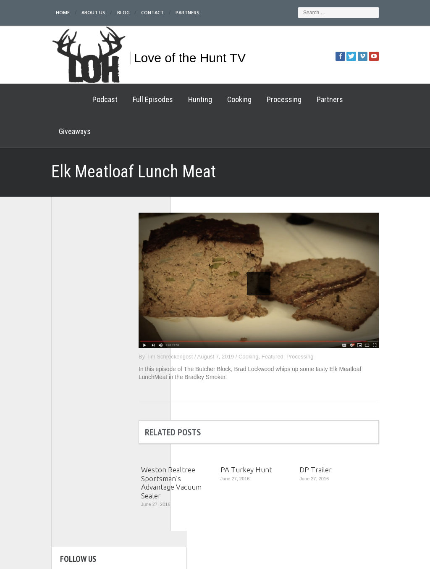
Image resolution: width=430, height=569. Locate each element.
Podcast (74, 99)
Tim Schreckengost (200, 324)
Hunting (170, 99)
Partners (163, 12)
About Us (64, 12)
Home (33, 12)
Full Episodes (122, 99)
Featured (303, 324)
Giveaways (344, 99)
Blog (96, 12)
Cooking (209, 99)
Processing (253, 99)
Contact (127, 12)
